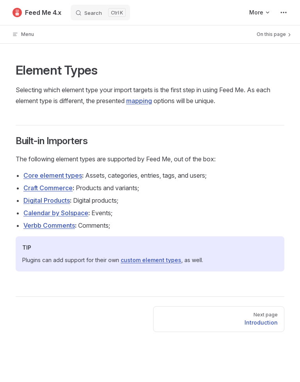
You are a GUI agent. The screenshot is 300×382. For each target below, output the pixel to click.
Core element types (52, 175)
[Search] (100, 12)
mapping (139, 101)
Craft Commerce (48, 188)
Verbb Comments (49, 225)
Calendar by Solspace (55, 213)
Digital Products (46, 200)
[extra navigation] (283, 12)
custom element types (151, 260)
